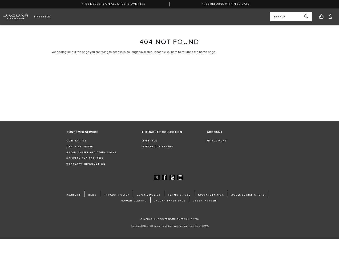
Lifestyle (42, 17)
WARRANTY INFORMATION (85, 164)
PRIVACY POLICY (116, 195)
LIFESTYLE (149, 141)
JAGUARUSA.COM (211, 195)
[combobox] (291, 16)
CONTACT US (76, 141)
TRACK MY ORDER (79, 147)
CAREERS (74, 195)
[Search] (306, 16)
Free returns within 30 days (226, 4)
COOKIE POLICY (149, 195)
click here (171, 52)
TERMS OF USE (179, 195)
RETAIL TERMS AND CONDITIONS (91, 153)
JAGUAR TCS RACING (157, 147)
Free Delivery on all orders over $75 (113, 4)
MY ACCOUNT (217, 141)
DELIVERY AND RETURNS (84, 158)
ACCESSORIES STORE (248, 195)
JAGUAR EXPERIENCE (170, 201)
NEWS (92, 195)
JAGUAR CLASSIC (134, 201)
